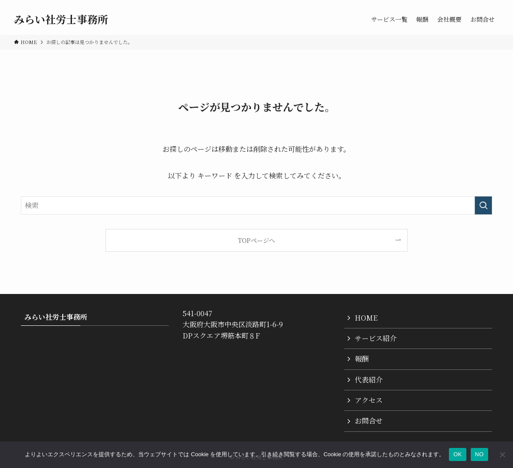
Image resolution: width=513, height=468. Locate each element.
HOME (366, 318)
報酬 (362, 359)
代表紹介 (369, 380)
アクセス (369, 400)
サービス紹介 (376, 338)
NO (479, 454)
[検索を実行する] (483, 205)
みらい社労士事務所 (61, 19)
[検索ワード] (256, 205)
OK (457, 454)
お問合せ (369, 421)
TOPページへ (256, 240)
